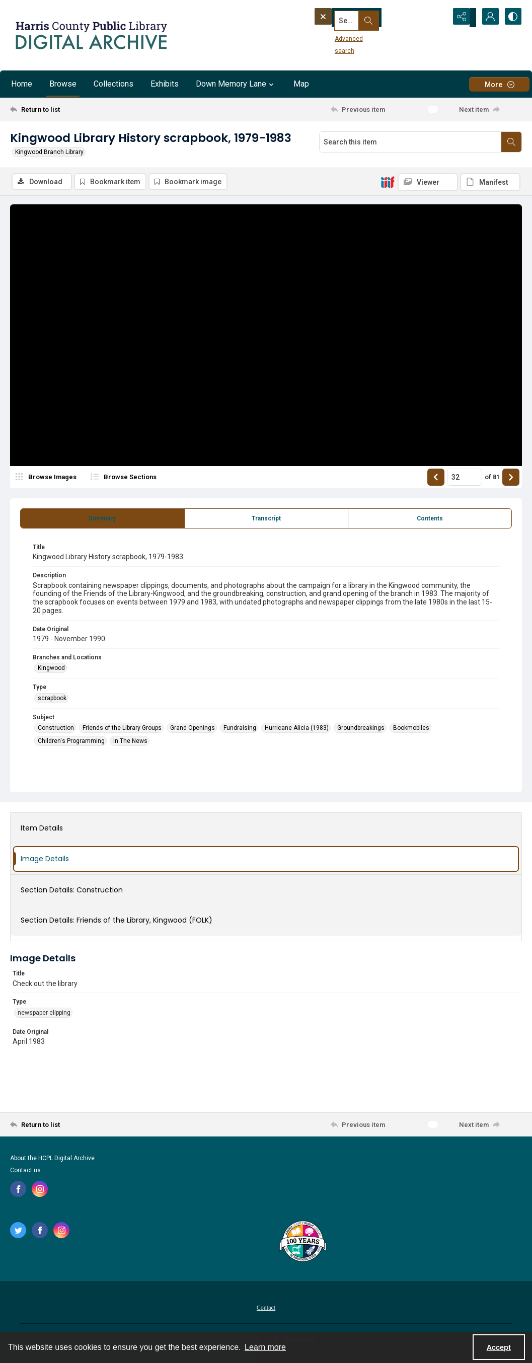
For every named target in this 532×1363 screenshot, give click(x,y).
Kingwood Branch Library (49, 152)
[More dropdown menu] (499, 84)
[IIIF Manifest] (490, 182)
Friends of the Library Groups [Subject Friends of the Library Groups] (122, 729)
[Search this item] (410, 142)
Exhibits (164, 84)
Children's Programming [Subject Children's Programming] (71, 742)
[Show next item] (510, 478)
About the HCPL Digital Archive (52, 1159)
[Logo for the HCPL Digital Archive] (90, 35)
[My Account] (486, 17)
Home (21, 84)
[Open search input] (436, 17)
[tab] (102, 519)
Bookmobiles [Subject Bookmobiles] (411, 729)
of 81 (492, 478)
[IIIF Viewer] (428, 182)
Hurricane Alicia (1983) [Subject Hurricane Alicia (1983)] (297, 729)
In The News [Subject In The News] (130, 742)
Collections (113, 84)
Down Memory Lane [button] (236, 84)
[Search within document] (511, 142)
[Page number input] (464, 478)
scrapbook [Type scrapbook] (52, 699)
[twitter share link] (18, 1232)
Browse (63, 84)
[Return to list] (79, 109)
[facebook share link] (18, 1190)
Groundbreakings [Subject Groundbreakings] (361, 729)
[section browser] (141, 479)
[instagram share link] (40, 1190)
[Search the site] (362, 17)
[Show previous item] (435, 478)
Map (301, 84)
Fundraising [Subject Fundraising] (239, 729)
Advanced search (342, 35)
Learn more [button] (265, 1347)
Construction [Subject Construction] (56, 729)
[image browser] (48, 479)
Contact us (25, 1171)
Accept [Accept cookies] (499, 1347)
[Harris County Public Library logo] (302, 1244)
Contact (266, 1309)
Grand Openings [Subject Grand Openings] (192, 729)
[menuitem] (266, 1309)
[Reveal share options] (461, 17)
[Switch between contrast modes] (511, 17)
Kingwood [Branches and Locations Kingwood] (51, 669)
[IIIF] (387, 181)
